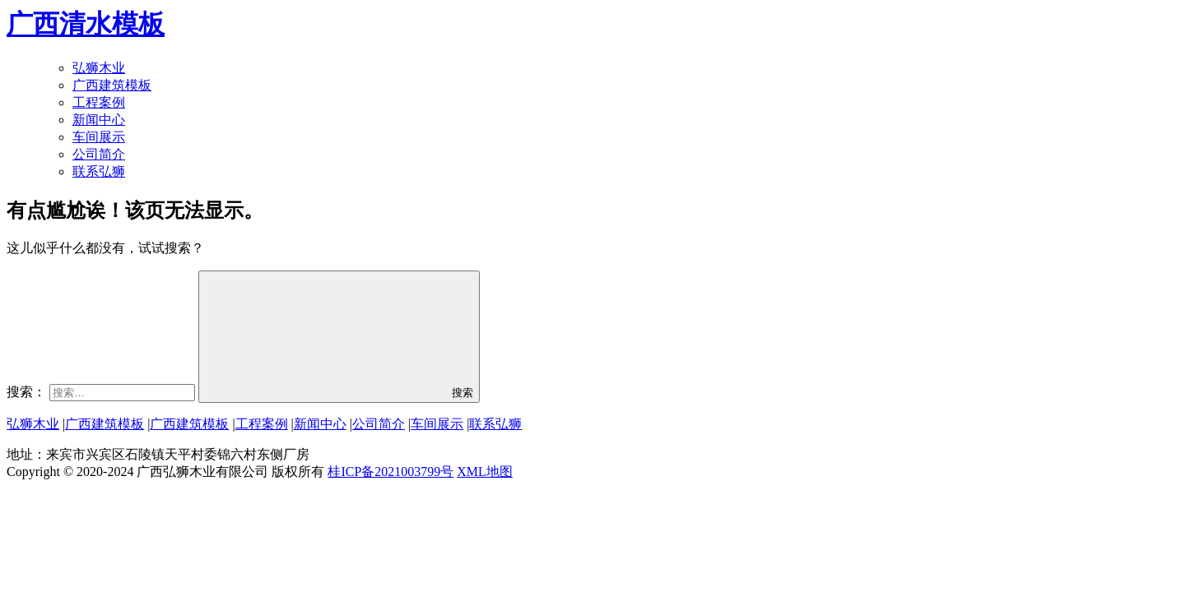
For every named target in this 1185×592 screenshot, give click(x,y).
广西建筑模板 (111, 85)
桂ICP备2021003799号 (390, 472)
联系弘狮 (98, 171)
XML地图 (485, 472)
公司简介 (98, 154)
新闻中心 (98, 120)
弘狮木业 (98, 68)
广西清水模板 (86, 24)
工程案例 (98, 102)
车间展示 (98, 137)
